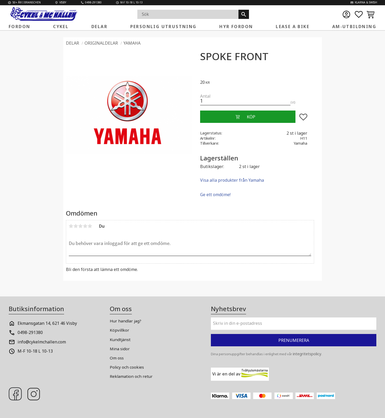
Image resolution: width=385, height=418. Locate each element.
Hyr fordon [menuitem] (236, 26)
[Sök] (243, 14)
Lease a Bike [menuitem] (292, 26)
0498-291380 (30, 332)
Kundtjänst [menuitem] (120, 339)
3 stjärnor (80, 226)
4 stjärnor (85, 226)
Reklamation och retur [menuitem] (131, 376)
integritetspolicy (307, 353)
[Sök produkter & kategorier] (188, 14)
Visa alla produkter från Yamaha (232, 180)
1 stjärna (71, 226)
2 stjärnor (76, 226)
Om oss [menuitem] (117, 357)
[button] (359, 14)
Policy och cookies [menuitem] (127, 367)
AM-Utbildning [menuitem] (354, 26)
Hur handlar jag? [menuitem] (125, 320)
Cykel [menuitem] (61, 26)
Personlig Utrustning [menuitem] (163, 26)
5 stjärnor (90, 226)
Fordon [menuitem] (19, 26)
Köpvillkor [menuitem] (119, 330)
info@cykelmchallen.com (42, 342)
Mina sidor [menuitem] (120, 348)
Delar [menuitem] (99, 26)
